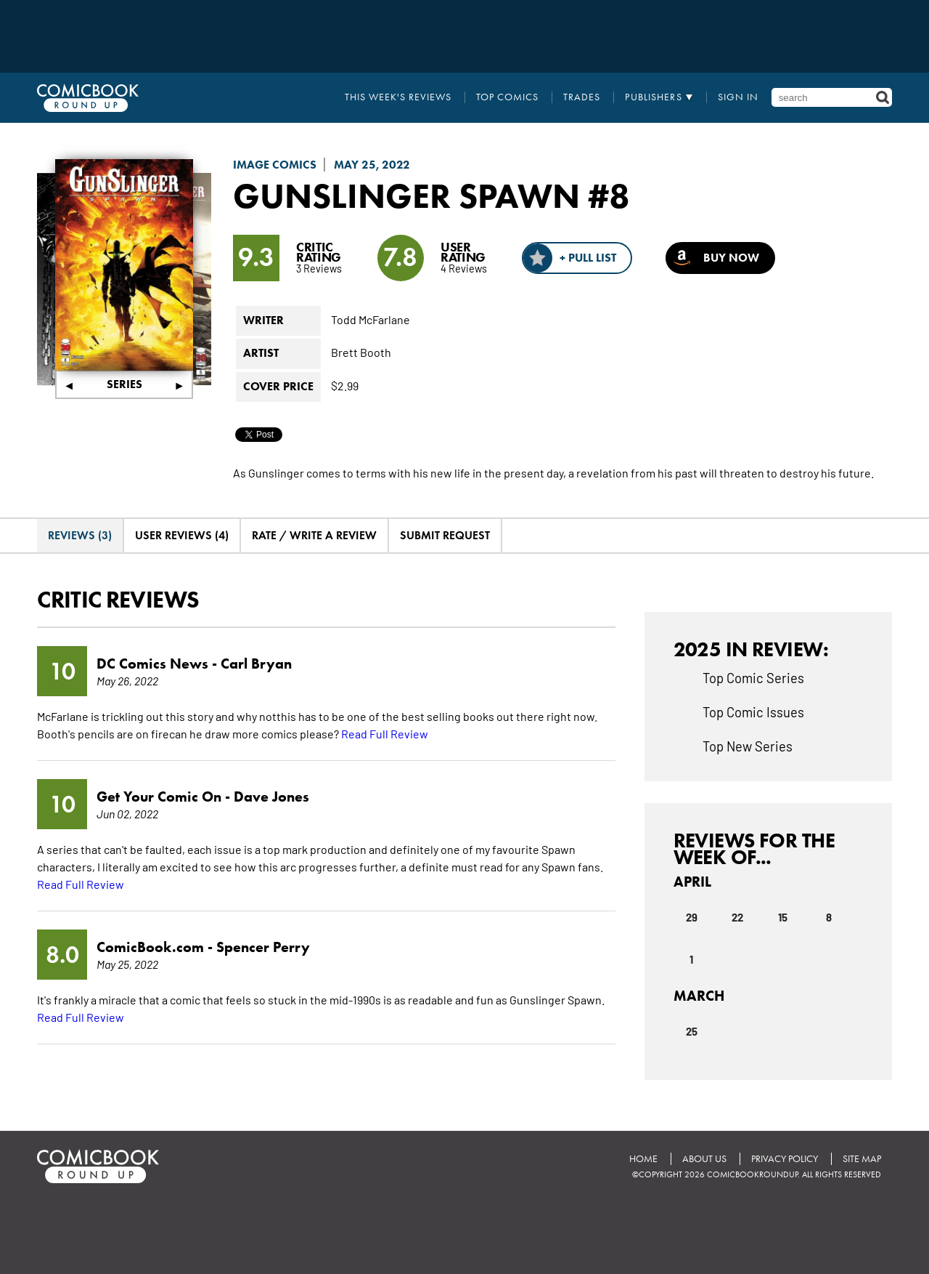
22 (737, 916)
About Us (704, 1159)
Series (124, 384)
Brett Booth (361, 351)
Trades (581, 97)
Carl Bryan (256, 663)
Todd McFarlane (370, 319)
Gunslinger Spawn (406, 195)
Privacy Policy (784, 1159)
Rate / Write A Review (314, 535)
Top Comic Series (753, 677)
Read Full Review (384, 733)
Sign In (738, 97)
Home (643, 1159)
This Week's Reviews (398, 97)
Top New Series (748, 745)
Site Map (862, 1159)
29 (691, 916)
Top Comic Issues (753, 711)
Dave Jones (271, 796)
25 (691, 1030)
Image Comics (274, 165)
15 (782, 916)
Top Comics (507, 97)
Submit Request (445, 535)
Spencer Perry (263, 947)
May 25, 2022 (372, 165)
